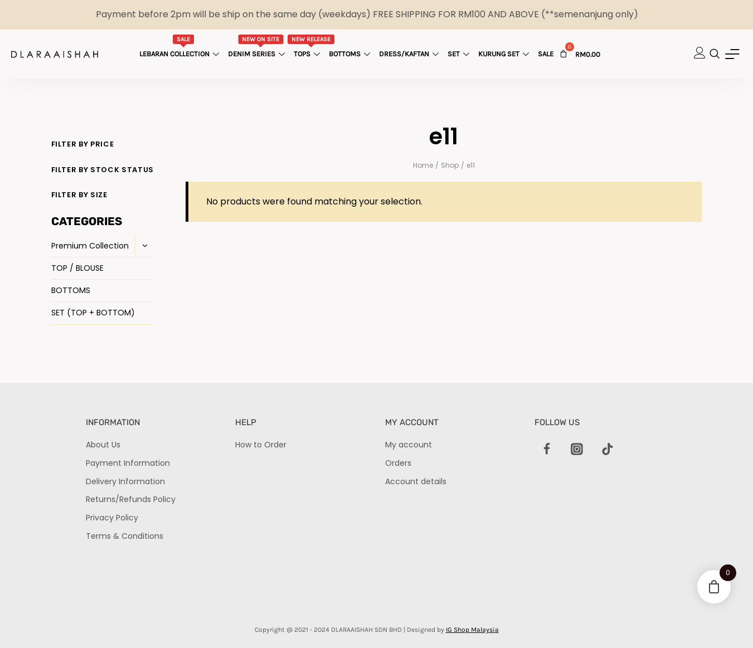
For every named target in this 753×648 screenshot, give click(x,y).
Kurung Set (505, 54)
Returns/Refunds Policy (131, 499)
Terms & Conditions (124, 536)
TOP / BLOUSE (77, 268)
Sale (545, 54)
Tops (311, 46)
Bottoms (351, 54)
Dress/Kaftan (410, 54)
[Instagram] (577, 449)
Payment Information (128, 463)
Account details (415, 481)
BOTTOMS (70, 290)
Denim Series (258, 46)
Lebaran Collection (180, 46)
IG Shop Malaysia (472, 630)
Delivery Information (125, 481)
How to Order (260, 444)
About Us (103, 444)
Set (460, 54)
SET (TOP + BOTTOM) (93, 312)
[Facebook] (547, 449)
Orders (398, 463)
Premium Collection (90, 245)
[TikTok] (607, 449)
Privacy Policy (112, 517)
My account (408, 444)
